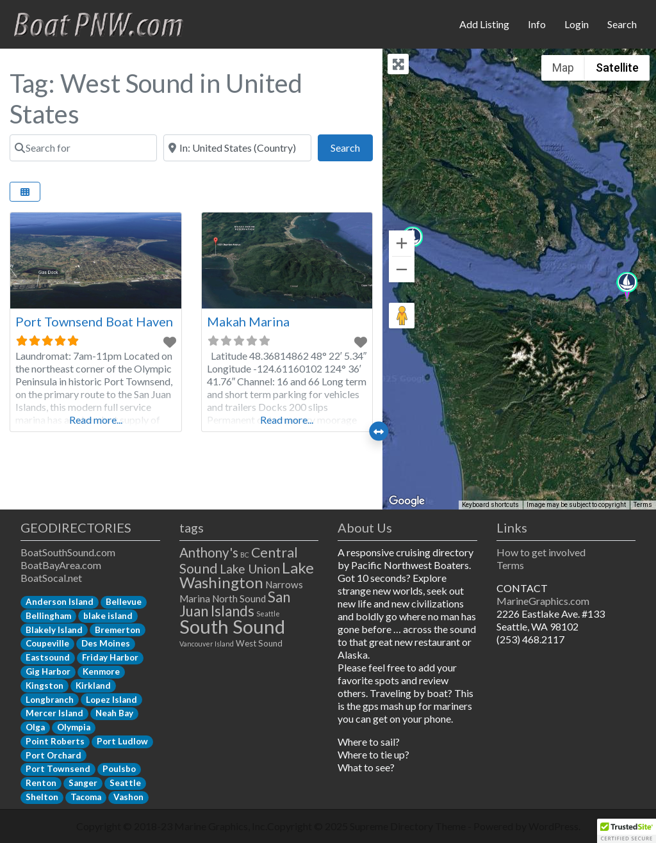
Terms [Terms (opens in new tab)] (643, 504)
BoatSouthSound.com (67, 552)
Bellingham (48, 616)
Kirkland (93, 685)
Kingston (44, 685)
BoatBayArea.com (60, 565)
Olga (35, 727)
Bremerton (117, 630)
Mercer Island (54, 713)
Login (576, 24)
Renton (41, 783)
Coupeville (47, 643)
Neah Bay (114, 713)
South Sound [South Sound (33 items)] (232, 626)
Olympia (73, 727)
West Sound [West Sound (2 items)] (259, 643)
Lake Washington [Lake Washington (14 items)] (246, 574)
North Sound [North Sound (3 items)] (239, 598)
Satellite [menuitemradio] (617, 67)
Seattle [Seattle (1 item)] (268, 613)
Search (622, 24)
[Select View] (25, 192)
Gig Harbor (48, 671)
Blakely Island (54, 630)
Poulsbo (119, 769)
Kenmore (101, 671)
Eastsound (48, 657)
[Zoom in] (401, 243)
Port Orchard (53, 755)
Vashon (128, 797)
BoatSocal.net (51, 578)
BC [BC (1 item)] (244, 554)
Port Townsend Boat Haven (94, 321)
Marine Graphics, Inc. (220, 826)
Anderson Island (60, 602)
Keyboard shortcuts (490, 504)
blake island (108, 616)
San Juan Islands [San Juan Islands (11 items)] (234, 604)
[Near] (237, 147)
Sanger (83, 783)
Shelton (42, 797)
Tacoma (85, 797)
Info (537, 24)
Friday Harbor (110, 657)
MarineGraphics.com (542, 601)
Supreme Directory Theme (409, 826)
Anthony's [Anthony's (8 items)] (208, 552)
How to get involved (541, 552)
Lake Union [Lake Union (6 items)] (250, 568)
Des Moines (105, 643)
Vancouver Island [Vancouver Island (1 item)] (206, 643)
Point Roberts (55, 741)
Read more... (95, 419)
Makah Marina (248, 321)
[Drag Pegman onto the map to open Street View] (401, 315)
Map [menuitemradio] (563, 67)
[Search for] (83, 147)
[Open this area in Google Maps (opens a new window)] (407, 501)
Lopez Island (111, 699)
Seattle (125, 783)
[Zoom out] (401, 269)
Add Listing (484, 24)
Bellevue (124, 602)
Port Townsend (58, 769)
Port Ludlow (122, 741)
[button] (626, 287)
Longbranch (50, 699)
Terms (510, 565)
